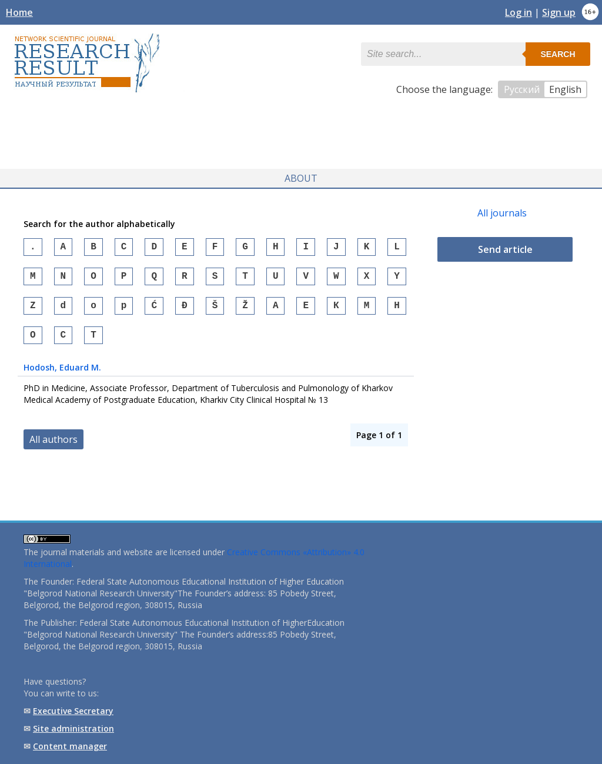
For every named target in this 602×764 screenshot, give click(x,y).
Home (19, 12)
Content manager (70, 746)
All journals (502, 209)
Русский (522, 89)
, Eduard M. (62, 373)
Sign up (559, 12)
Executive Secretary (73, 710)
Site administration (73, 728)
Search (557, 54)
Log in (518, 12)
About (301, 175)
